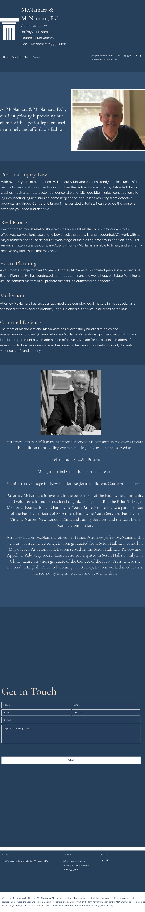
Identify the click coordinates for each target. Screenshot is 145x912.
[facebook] (140, 55)
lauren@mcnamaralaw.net (104, 59)
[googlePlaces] (136, 55)
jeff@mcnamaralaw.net (103, 55)
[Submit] (71, 760)
